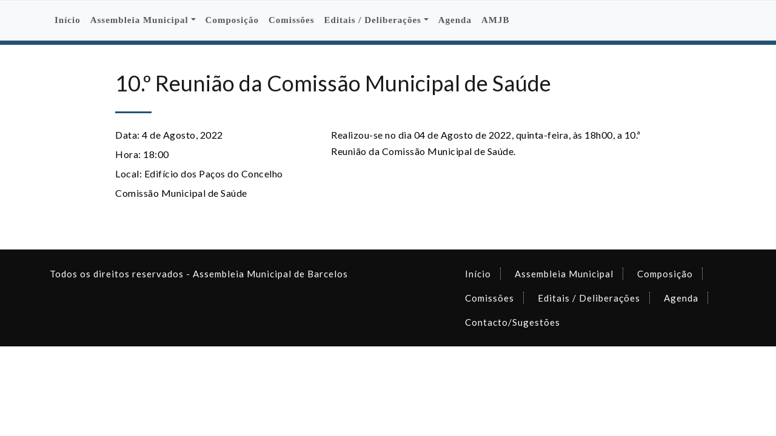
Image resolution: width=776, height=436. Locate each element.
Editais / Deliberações (589, 297)
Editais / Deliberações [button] (372, 20)
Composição (232, 20)
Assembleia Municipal (564, 273)
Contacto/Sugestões (512, 322)
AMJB (495, 20)
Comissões (292, 20)
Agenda (455, 20)
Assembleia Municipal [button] (139, 20)
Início (68, 20)
